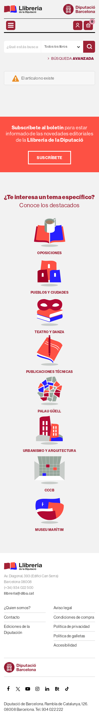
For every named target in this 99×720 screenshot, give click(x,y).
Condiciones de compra (74, 617)
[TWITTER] (18, 689)
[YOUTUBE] (27, 689)
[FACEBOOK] (8, 689)
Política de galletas (69, 636)
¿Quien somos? (17, 607)
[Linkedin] (47, 689)
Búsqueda (71, 59)
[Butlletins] (57, 689)
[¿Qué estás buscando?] (22, 47)
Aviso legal (63, 607)
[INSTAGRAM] (37, 689)
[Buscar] (89, 47)
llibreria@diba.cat (19, 593)
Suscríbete (49, 157)
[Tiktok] (67, 689)
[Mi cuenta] (77, 25)
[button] (88, 25)
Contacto (12, 617)
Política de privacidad (72, 626)
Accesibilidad (65, 645)
